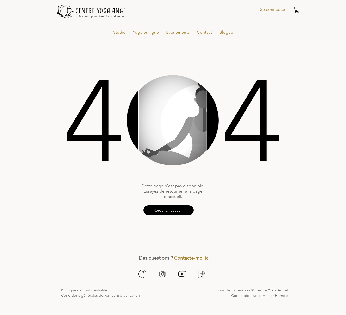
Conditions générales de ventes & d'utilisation (100, 295)
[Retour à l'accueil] (168, 210)
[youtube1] (182, 274)
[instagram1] (162, 274)
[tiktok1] (202, 274)
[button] (296, 10)
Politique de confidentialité (84, 290)
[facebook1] (142, 274)
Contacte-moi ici (192, 258)
